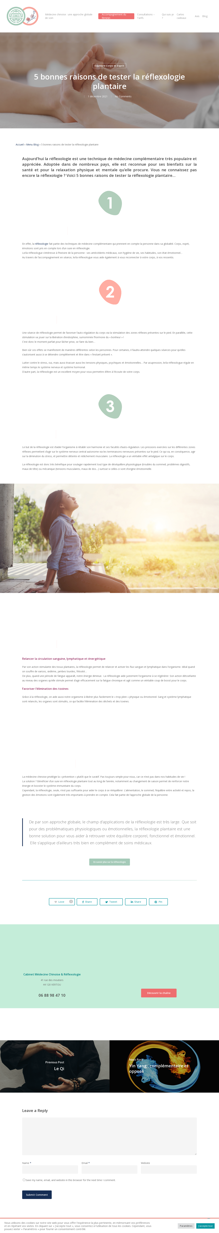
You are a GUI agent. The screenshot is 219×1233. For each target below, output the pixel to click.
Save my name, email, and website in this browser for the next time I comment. (71, 1180)
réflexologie (41, 243)
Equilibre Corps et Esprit (109, 65)
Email (86, 1163)
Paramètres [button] (186, 1225)
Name (26, 1163)
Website (145, 1163)
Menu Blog (32, 144)
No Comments (123, 96)
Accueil (20, 144)
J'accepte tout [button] (205, 1225)
